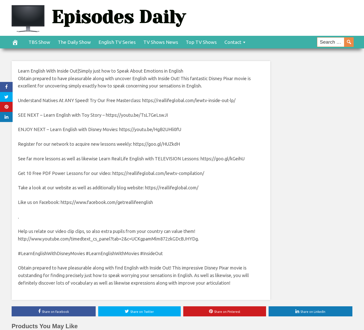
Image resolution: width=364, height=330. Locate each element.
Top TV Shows (201, 42)
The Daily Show (74, 42)
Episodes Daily (118, 17)
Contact (232, 42)
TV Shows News (160, 42)
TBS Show (39, 42)
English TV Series (117, 42)
